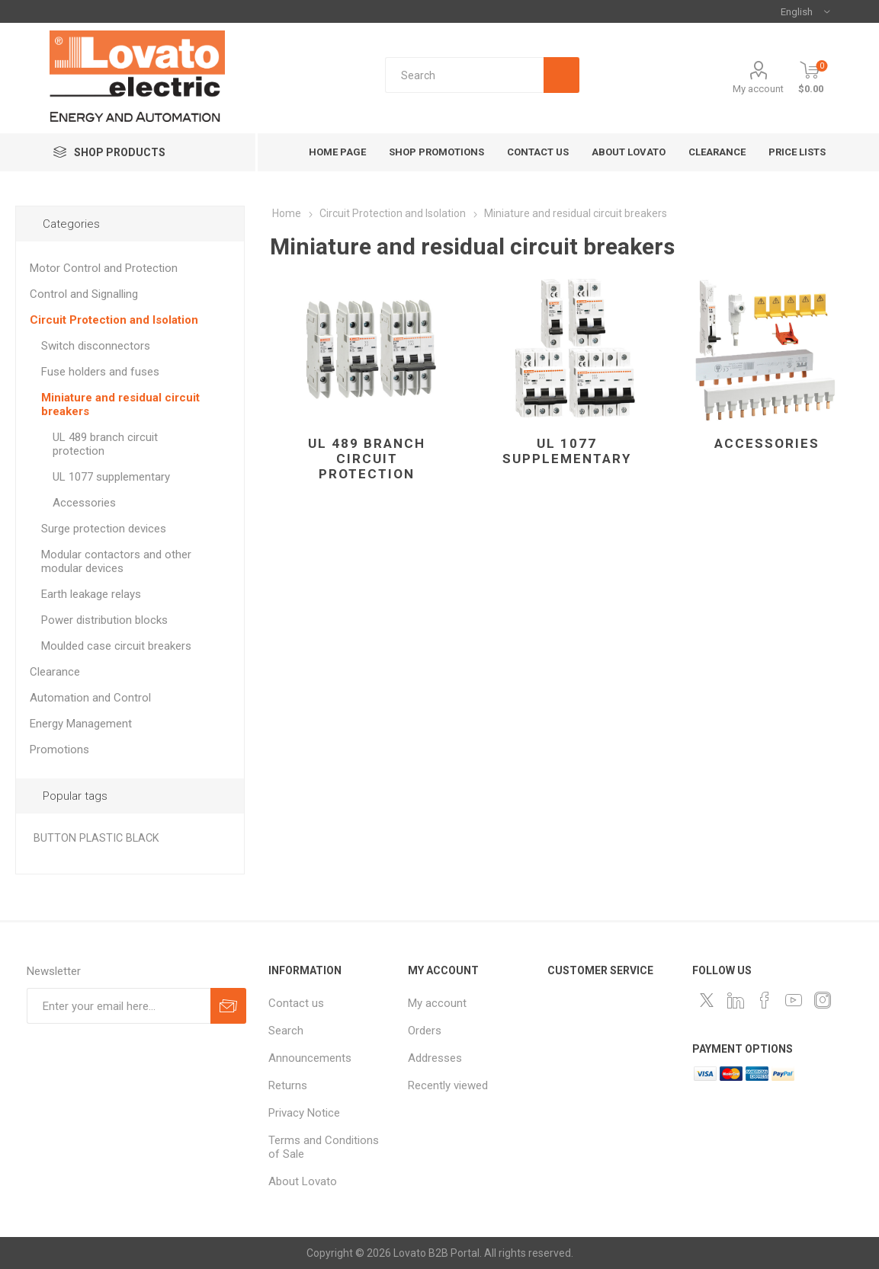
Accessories (767, 443)
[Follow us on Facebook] (764, 1000)
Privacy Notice (304, 1113)
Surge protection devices (103, 528)
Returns (287, 1085)
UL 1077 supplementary (566, 451)
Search (285, 1030)
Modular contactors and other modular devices (116, 561)
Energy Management (81, 723)
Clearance (55, 672)
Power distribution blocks (104, 620)
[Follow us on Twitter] (707, 1000)
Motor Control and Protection (104, 268)
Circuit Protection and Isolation (114, 320)
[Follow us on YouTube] (793, 1000)
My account (758, 88)
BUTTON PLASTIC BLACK (96, 838)
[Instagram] (822, 1000)
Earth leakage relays (91, 594)
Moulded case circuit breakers (116, 646)
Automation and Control (90, 698)
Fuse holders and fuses (100, 372)
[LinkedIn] (735, 1000)
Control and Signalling (84, 294)
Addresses (435, 1058)
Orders (424, 1030)
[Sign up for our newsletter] (118, 1006)
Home (286, 213)
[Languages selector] (805, 11)
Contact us (296, 1003)
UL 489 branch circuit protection (366, 458)
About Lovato (302, 1181)
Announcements (309, 1058)
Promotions (59, 749)
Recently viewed (448, 1085)
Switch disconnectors (95, 346)
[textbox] (482, 75)
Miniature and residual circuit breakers (120, 404)
